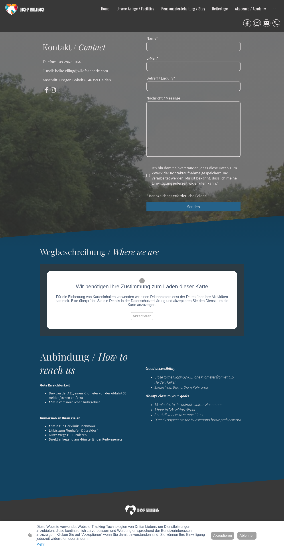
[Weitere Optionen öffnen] (275, 8)
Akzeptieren (142, 316)
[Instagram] (257, 23)
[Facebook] (247, 23)
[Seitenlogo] (25, 9)
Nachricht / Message (163, 98)
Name (152, 38)
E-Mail (152, 58)
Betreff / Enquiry (160, 78)
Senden (193, 206)
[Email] (267, 23)
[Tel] (276, 23)
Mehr (40, 544)
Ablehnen (246, 535)
